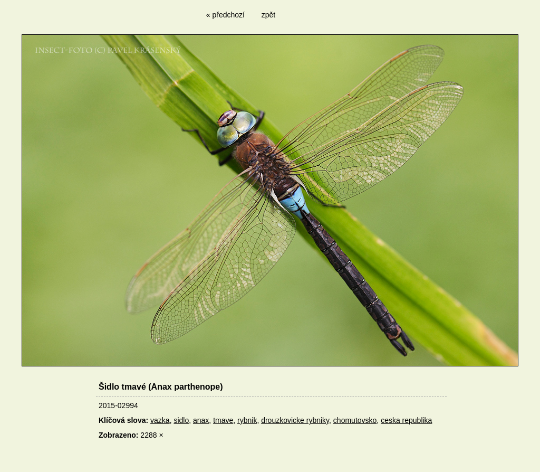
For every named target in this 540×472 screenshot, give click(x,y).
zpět (268, 15)
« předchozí (225, 15)
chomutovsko (355, 420)
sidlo (181, 420)
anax (201, 420)
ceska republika (406, 420)
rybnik (247, 420)
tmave (223, 420)
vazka (160, 420)
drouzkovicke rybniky (295, 420)
